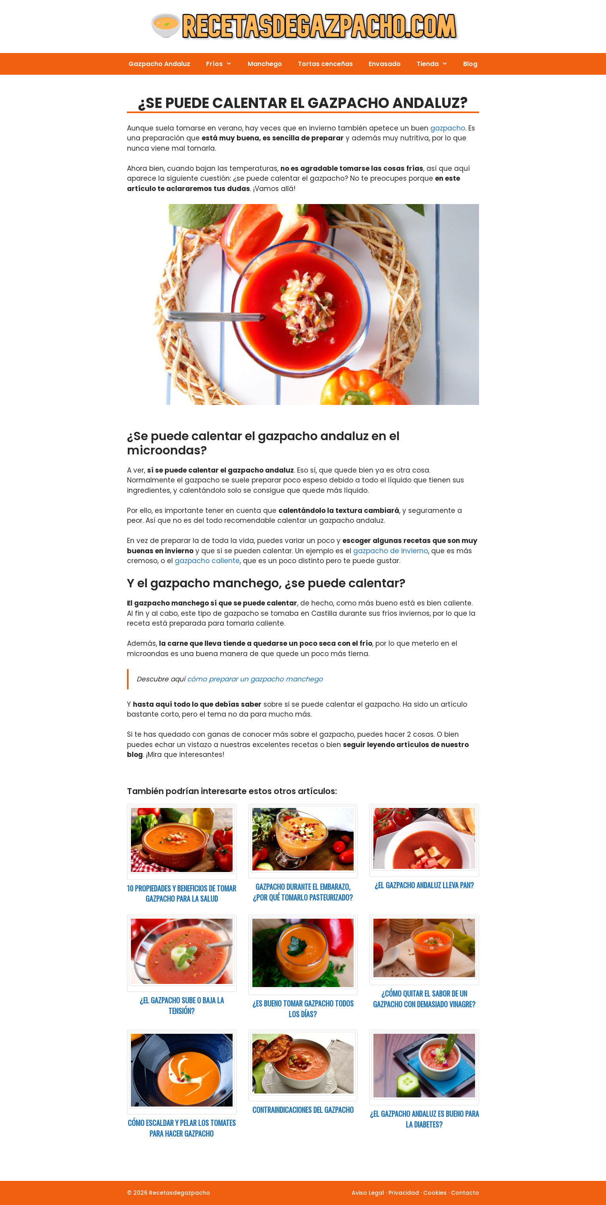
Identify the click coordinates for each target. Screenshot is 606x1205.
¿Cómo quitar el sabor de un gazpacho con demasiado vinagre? (424, 998)
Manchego (265, 63)
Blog (470, 63)
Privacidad (403, 1193)
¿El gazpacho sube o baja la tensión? (182, 1005)
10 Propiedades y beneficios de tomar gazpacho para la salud (181, 893)
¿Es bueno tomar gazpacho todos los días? (303, 1008)
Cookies (435, 1193)
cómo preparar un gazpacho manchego (255, 679)
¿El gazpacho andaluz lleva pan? (424, 885)
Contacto (465, 1193)
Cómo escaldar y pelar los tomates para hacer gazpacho (182, 1128)
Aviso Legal (368, 1193)
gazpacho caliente (207, 561)
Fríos (223, 64)
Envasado (385, 63)
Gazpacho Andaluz (159, 63)
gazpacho (447, 128)
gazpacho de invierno (390, 551)
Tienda (436, 64)
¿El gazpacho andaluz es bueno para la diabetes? (424, 1119)
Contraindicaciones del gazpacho (303, 1110)
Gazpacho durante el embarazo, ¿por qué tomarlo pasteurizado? (303, 892)
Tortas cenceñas (325, 63)
